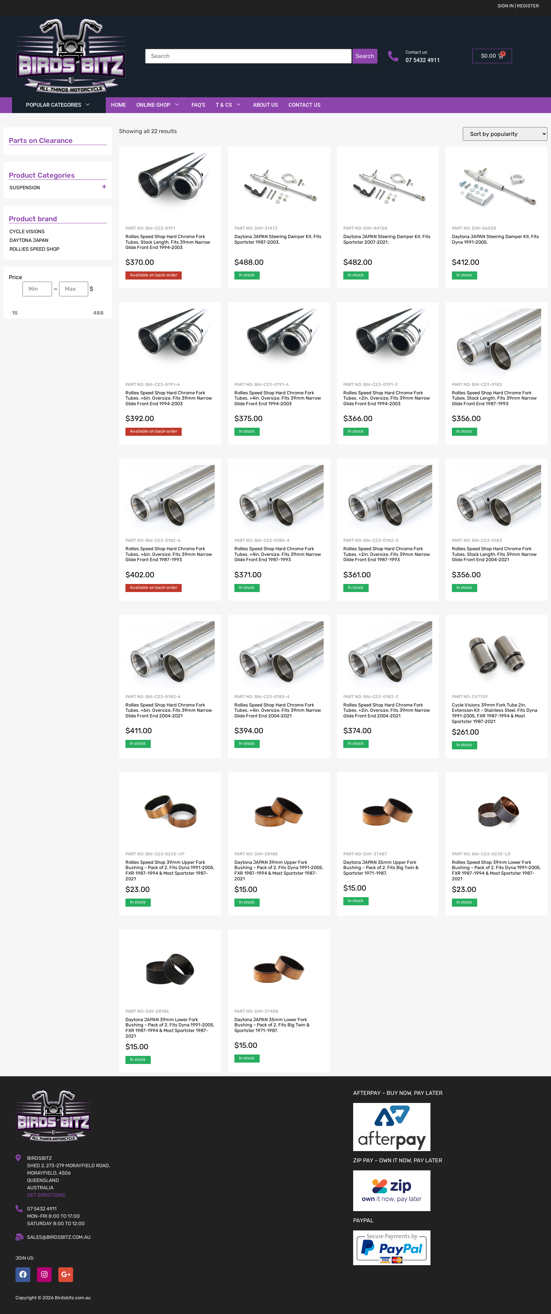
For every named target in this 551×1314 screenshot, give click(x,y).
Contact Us (304, 105)
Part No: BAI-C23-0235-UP (170, 873)
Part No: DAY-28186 (170, 1030)
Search (365, 56)
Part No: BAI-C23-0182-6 (170, 559)
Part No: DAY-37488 (279, 1030)
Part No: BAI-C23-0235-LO (496, 873)
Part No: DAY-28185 (279, 873)
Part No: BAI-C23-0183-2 (388, 715)
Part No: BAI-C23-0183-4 (279, 715)
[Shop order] (505, 134)
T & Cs (228, 105)
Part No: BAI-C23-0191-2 (388, 403)
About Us (265, 105)
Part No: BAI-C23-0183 (496, 559)
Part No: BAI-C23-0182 (496, 403)
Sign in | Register (518, 5)
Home (118, 105)
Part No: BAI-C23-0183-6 (170, 715)
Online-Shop (157, 105)
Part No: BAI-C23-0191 (170, 247)
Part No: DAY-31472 (279, 247)
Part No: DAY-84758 (388, 247)
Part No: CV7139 (496, 715)
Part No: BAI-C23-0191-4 (279, 403)
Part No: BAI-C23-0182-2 (388, 559)
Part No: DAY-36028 (496, 247)
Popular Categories (58, 105)
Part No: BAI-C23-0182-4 (279, 559)
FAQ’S (198, 105)
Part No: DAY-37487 (388, 873)
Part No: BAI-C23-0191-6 (170, 403)
